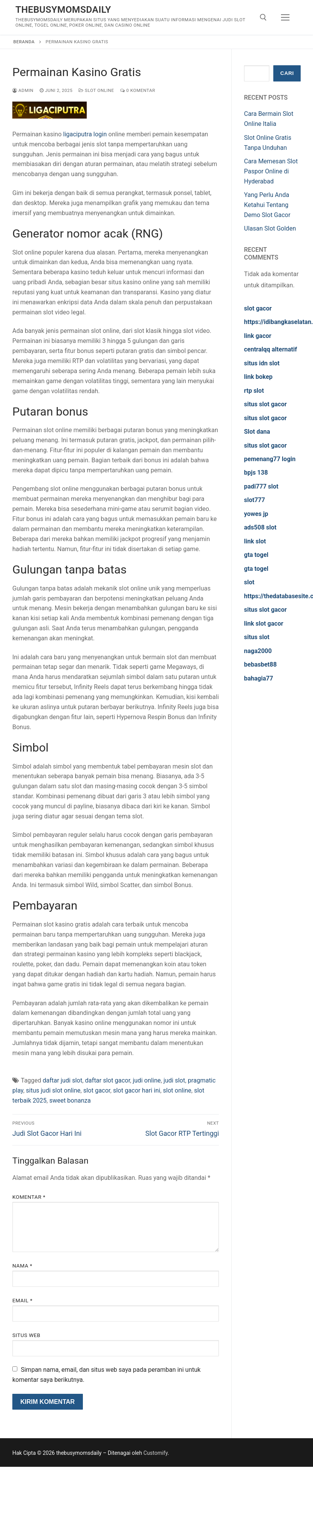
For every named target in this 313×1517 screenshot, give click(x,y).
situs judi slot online (53, 1090)
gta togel (256, 554)
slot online (177, 1090)
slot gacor (96, 1090)
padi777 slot (261, 486)
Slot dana (257, 431)
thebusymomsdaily (63, 9)
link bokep (258, 376)
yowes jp (256, 514)
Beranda (24, 41)
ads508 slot (260, 527)
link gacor (257, 335)
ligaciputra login (85, 134)
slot (249, 582)
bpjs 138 (256, 472)
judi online (147, 1080)
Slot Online (96, 90)
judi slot (174, 1080)
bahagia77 (258, 678)
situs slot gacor (265, 404)
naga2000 (258, 651)
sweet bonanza (70, 1100)
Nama (22, 1265)
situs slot (256, 637)
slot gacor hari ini (136, 1090)
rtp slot (254, 390)
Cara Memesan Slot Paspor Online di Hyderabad (271, 171)
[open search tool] (263, 17)
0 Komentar (137, 90)
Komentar (28, 1197)
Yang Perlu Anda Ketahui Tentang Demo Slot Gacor (267, 205)
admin (23, 90)
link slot (255, 541)
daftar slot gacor (107, 1080)
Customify (155, 1453)
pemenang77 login (270, 459)
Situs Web (26, 1335)
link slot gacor (263, 623)
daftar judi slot (62, 1080)
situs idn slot (261, 363)
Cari (287, 73)
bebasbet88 (260, 664)
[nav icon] (285, 17)
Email (22, 1300)
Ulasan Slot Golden (270, 228)
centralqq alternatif (270, 349)
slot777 (254, 500)
